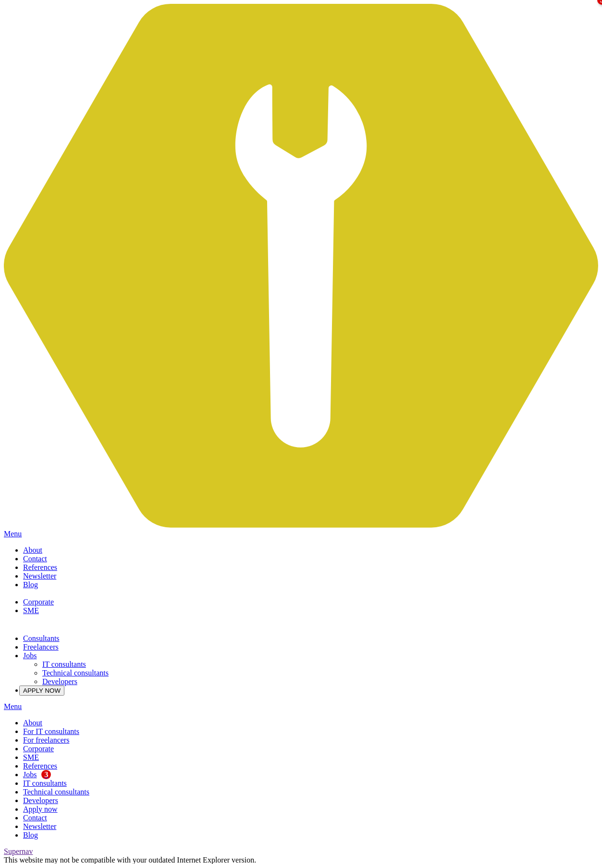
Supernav (18, 851)
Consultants (41, 638)
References (40, 567)
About (32, 550)
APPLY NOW (42, 690)
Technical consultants (75, 673)
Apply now (40, 809)
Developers (59, 681)
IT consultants (64, 664)
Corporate (38, 602)
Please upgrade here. (289, 860)
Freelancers (41, 647)
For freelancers (46, 740)
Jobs (30, 655)
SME (31, 610)
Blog (30, 584)
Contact (35, 559)
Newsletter (39, 576)
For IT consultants (51, 731)
